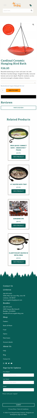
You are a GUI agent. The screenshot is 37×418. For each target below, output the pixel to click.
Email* (18, 388)
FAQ (4, 351)
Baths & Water (7, 325)
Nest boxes (6, 338)
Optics (5, 334)
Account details (8, 342)
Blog (4, 355)
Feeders (5, 321)
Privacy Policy (12, 409)
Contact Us (6, 359)
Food (4, 329)
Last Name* (18, 381)
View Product (18, 157)
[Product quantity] (3, 90)
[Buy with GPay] (18, 96)
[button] (33, 24)
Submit (18, 405)
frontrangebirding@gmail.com (12, 300)
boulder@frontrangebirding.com (13, 313)
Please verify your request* (15, 397)
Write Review (18, 107)
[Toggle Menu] (5, 5)
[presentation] (15, 398)
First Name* (18, 374)
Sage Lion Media (22, 414)
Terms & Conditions (23, 409)
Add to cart (13, 90)
